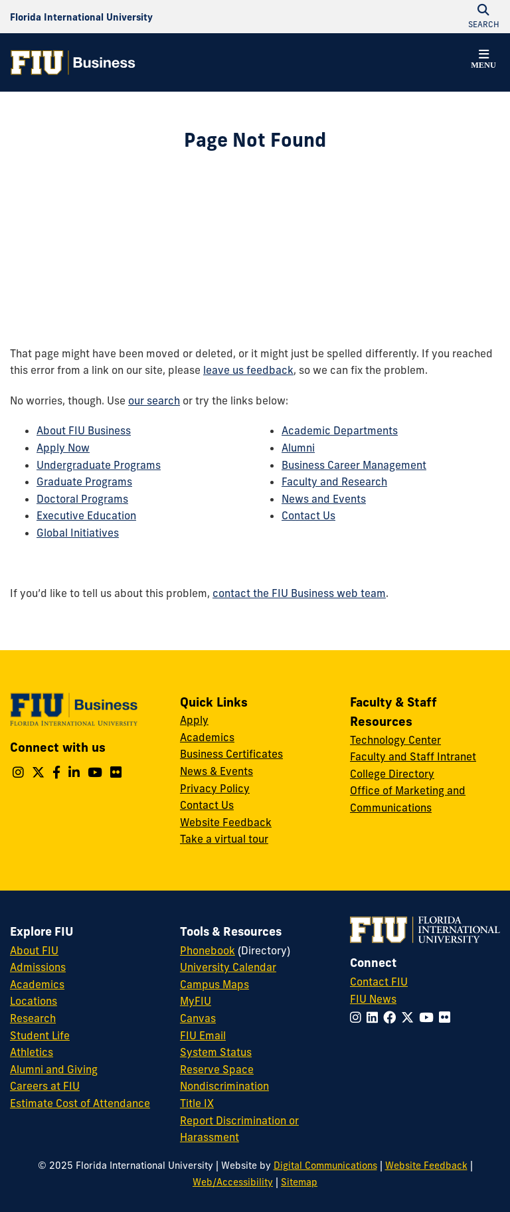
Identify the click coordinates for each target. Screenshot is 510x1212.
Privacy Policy (215, 788)
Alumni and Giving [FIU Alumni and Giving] (54, 1069)
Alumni (298, 447)
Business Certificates (231, 753)
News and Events (324, 498)
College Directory (392, 773)
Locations (33, 1000)
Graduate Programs (84, 481)
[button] (483, 61)
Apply (194, 720)
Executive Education (86, 515)
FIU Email (203, 1035)
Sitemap (299, 1182)
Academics (207, 737)
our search (154, 400)
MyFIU (195, 1000)
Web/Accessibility (233, 1182)
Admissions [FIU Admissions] (38, 967)
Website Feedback (226, 822)
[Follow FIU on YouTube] (429, 1017)
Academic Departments (340, 430)
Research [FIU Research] (33, 1018)
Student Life (40, 1035)
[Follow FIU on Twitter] (410, 1017)
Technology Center (395, 739)
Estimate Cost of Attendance (80, 1103)
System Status (216, 1052)
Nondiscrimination (224, 1085)
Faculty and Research (334, 481)
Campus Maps (214, 984)
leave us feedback (248, 370)
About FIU (34, 950)
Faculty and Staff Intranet (413, 756)
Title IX (197, 1103)
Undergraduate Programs (99, 465)
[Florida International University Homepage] (81, 17)
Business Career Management (354, 465)
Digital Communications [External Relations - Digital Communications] (325, 1165)
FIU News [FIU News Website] (373, 998)
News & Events (216, 771)
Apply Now (63, 447)
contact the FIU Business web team (299, 593)
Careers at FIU (45, 1085)
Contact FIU (379, 981)
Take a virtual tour (224, 838)
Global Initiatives (78, 532)
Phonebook (207, 950)
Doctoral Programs (82, 498)
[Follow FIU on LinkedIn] (375, 1017)
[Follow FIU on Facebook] (392, 1017)
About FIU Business (84, 430)
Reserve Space (217, 1069)
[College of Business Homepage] (73, 62)
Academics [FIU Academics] (37, 984)
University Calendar (228, 967)
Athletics (31, 1052)
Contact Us (308, 515)
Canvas (198, 1018)
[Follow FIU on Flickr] (447, 1017)
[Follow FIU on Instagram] (358, 1017)
